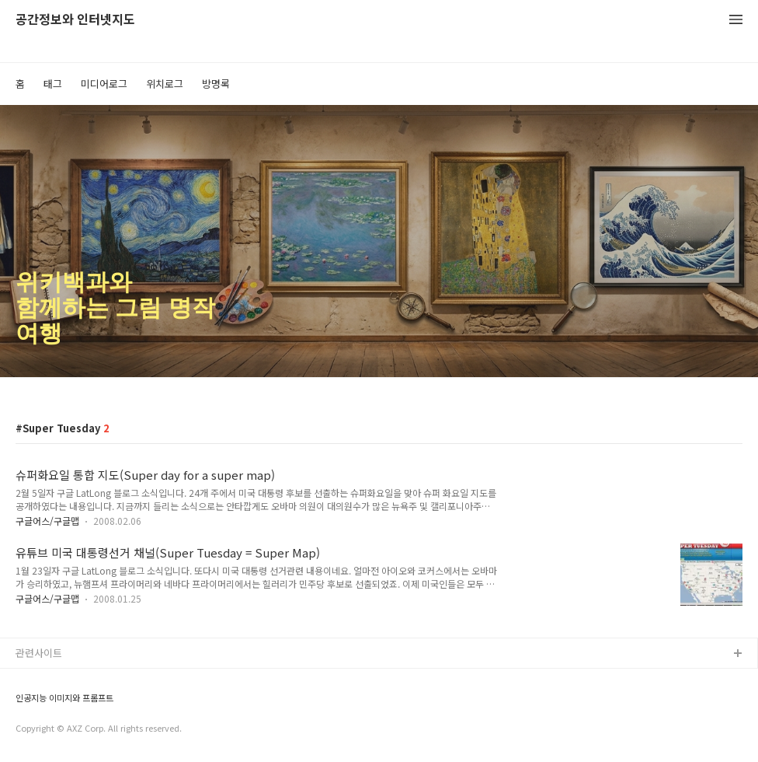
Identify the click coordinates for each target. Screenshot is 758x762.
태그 (52, 83)
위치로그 (164, 83)
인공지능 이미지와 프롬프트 (64, 698)
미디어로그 (104, 83)
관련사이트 (39, 652)
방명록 (216, 83)
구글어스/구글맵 (47, 520)
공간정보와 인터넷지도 (75, 20)
